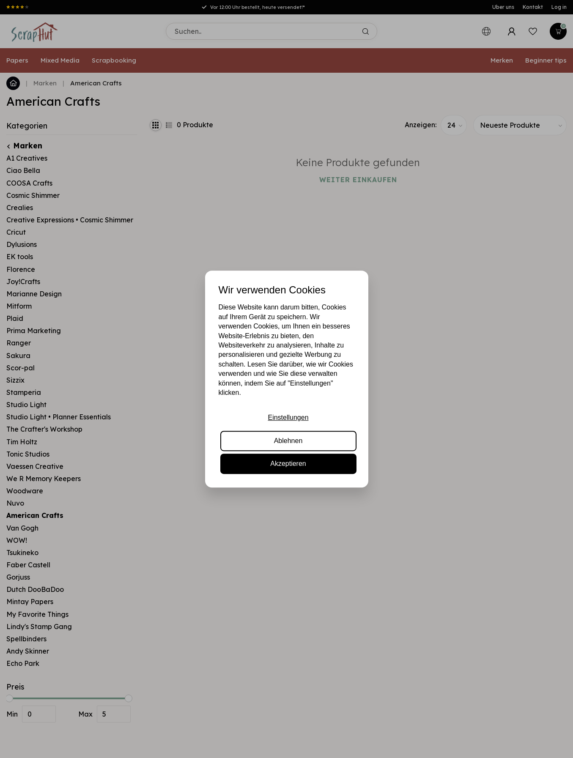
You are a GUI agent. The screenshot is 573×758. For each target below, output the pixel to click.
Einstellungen (288, 417)
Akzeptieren (288, 463)
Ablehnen (288, 440)
